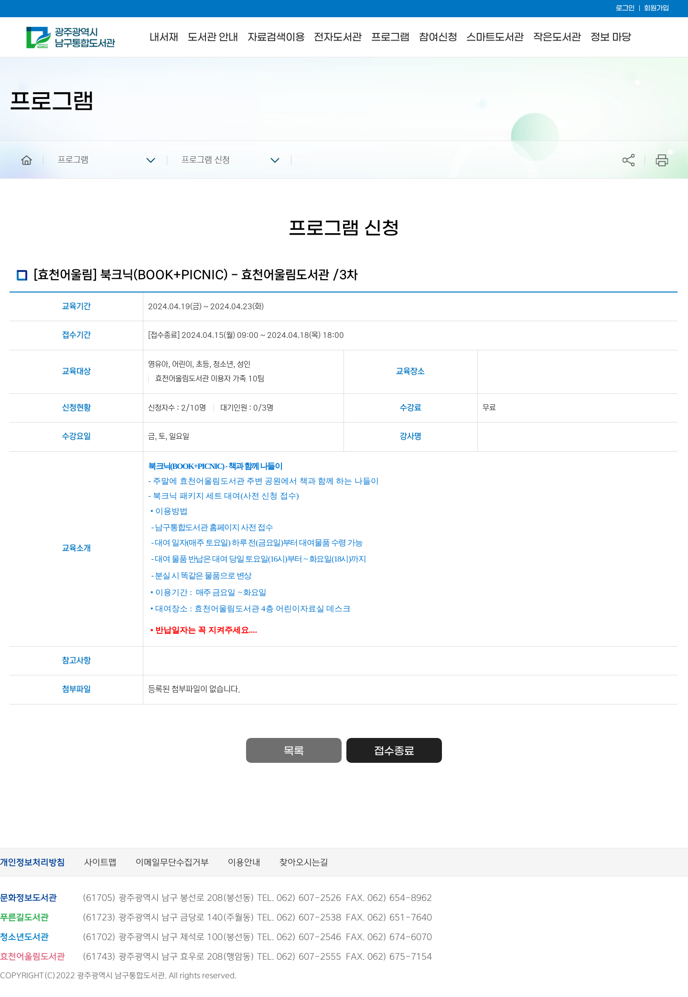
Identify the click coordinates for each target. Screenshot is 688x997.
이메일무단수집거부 (172, 862)
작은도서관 (557, 37)
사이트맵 (100, 862)
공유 (628, 159)
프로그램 (390, 37)
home (20, 145)
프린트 (662, 159)
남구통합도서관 (39, 31)
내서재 (164, 37)
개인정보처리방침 (32, 862)
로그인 (625, 8)
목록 (294, 751)
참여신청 (438, 37)
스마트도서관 (495, 37)
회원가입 (656, 8)
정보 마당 (611, 37)
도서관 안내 (213, 37)
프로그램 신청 (206, 160)
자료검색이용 (276, 37)
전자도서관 (338, 37)
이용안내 (244, 862)
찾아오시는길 (304, 862)
